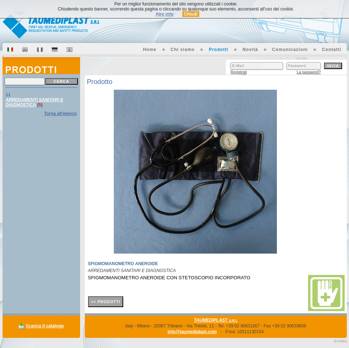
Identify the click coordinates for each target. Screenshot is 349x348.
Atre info (164, 14)
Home (149, 49)
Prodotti (218, 49)
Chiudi (191, 14)
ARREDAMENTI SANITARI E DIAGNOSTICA (34, 102)
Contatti (331, 49)
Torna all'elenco (60, 113)
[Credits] (340, 341)
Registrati (238, 72)
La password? (309, 72)
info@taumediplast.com (192, 331)
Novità (250, 49)
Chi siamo (183, 49)
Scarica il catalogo (45, 325)
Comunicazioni (290, 49)
